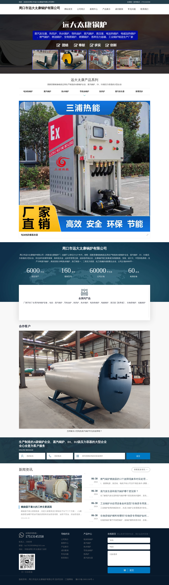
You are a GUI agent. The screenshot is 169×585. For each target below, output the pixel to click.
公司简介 (81, 9)
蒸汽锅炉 (87, 543)
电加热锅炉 (88, 539)
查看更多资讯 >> (141, 470)
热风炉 (86, 554)
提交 (138, 456)
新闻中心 (94, 9)
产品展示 (106, 9)
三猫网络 (69, 579)
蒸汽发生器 (88, 558)
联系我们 (144, 9)
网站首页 (68, 9)
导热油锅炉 (88, 550)
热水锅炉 (87, 547)
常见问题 (132, 9)
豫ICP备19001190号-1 (85, 579)
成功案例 (119, 9)
